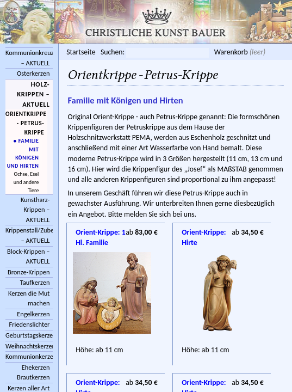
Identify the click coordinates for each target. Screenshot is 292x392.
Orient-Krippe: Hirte (204, 233)
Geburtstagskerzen (29, 335)
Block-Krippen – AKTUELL (28, 256)
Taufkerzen (35, 282)
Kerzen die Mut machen (28, 298)
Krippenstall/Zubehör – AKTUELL (29, 235)
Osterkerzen (33, 73)
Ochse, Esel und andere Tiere (26, 182)
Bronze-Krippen (28, 272)
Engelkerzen (33, 314)
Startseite (80, 52)
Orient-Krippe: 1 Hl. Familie (101, 233)
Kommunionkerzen (29, 356)
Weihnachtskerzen (29, 346)
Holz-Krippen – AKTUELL (33, 94)
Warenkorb (231, 52)
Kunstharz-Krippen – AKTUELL (35, 209)
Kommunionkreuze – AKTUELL (29, 57)
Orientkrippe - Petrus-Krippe (26, 123)
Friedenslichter (29, 324)
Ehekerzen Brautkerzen (33, 372)
